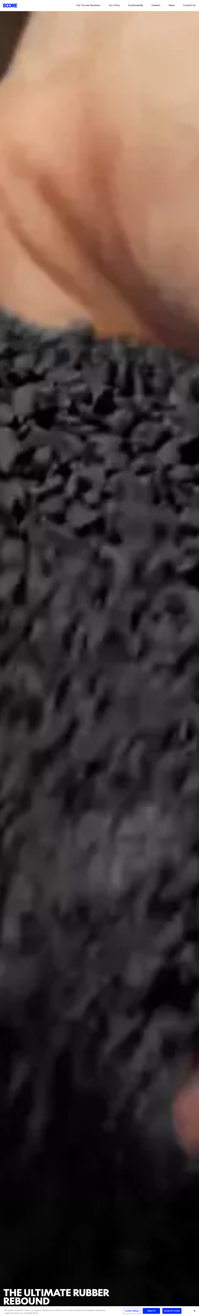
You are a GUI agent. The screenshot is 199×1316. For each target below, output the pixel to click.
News (172, 5)
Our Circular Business (88, 5)
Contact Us (189, 5)
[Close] (195, 1311)
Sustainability (135, 5)
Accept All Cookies (172, 1311)
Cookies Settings (132, 1311)
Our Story (114, 5)
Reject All (151, 1311)
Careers (155, 5)
